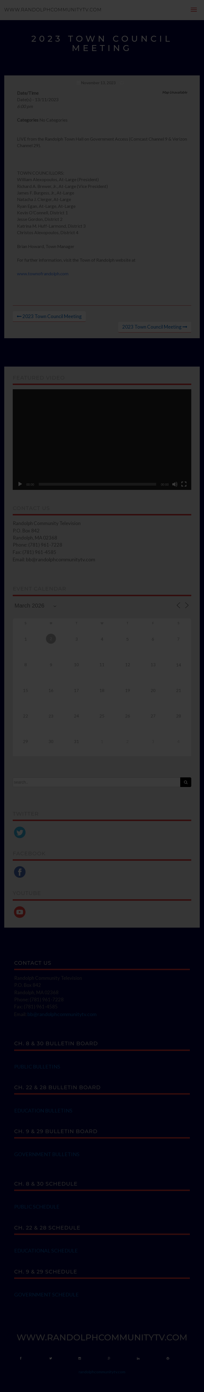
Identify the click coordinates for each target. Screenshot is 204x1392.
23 (51, 716)
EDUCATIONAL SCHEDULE (46, 1250)
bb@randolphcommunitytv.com (60, 559)
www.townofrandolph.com (42, 273)
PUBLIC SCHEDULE (36, 1206)
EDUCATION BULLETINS (43, 1110)
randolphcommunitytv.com (102, 1371)
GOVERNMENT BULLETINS (47, 1154)
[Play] (20, 484)
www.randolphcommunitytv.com (53, 9)
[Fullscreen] (184, 484)
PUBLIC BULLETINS (37, 1066)
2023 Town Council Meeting (52, 316)
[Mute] (175, 484)
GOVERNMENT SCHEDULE (46, 1294)
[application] (102, 439)
